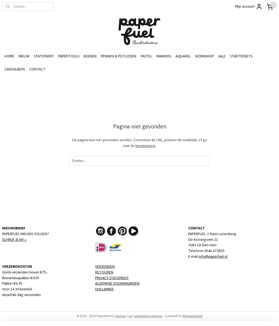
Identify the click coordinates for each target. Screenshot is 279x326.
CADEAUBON (14, 69)
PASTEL (146, 56)
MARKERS (163, 56)
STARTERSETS (241, 56)
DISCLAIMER (104, 289)
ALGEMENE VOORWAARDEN (117, 283)
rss (130, 316)
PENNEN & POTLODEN (118, 56)
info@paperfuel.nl (213, 256)
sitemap (120, 316)
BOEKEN (90, 56)
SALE (222, 56)
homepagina (145, 146)
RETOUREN (104, 272)
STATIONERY (44, 56)
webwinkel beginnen (148, 316)
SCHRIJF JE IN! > (14, 240)
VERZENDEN (105, 267)
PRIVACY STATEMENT (112, 278)
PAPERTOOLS (68, 56)
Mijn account (248, 6)
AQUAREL (183, 56)
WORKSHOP (204, 56)
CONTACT (37, 69)
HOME (9, 56)
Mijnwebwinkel (192, 316)
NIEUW (24, 56)
